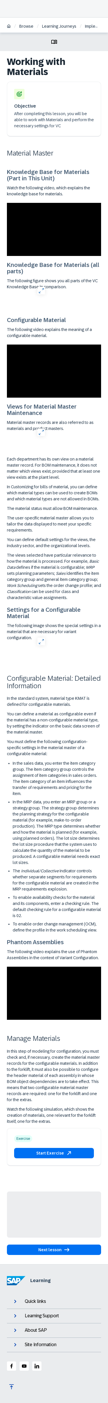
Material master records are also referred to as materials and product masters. (50, 425)
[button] (54, 1153)
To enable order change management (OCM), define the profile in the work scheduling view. (55, 927)
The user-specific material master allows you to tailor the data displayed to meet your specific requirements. (50, 524)
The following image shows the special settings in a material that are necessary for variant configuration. (54, 631)
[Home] (9, 26)
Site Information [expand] (34, 1344)
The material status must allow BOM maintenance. (52, 508)
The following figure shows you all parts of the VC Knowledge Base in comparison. (52, 283)
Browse (26, 26)
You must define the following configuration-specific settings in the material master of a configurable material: (47, 747)
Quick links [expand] (29, 1301)
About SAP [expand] (30, 1330)
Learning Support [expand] (36, 1315)
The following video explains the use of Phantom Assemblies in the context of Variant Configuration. (53, 954)
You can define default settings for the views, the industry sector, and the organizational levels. (51, 542)
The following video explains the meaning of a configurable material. (49, 332)
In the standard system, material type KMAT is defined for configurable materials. (48, 701)
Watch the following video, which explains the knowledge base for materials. (48, 191)
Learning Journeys (59, 26)
